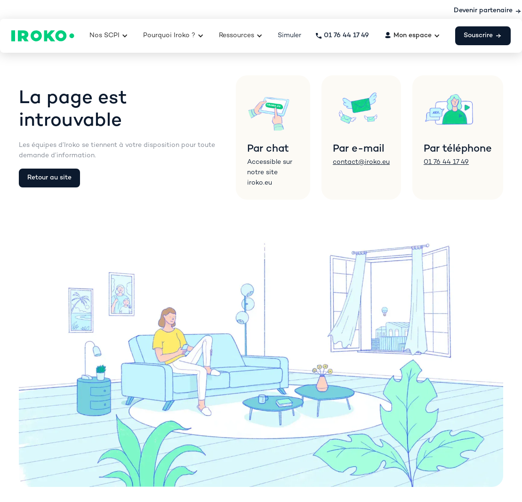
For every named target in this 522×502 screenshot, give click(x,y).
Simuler (289, 35)
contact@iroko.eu (361, 162)
